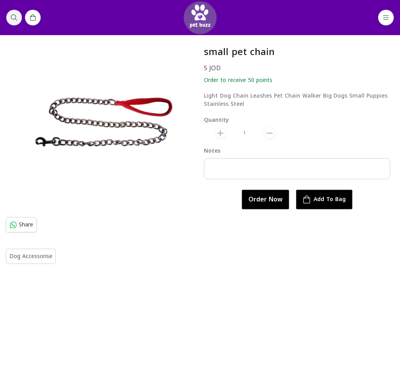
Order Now (265, 199)
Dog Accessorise (30, 256)
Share (21, 224)
